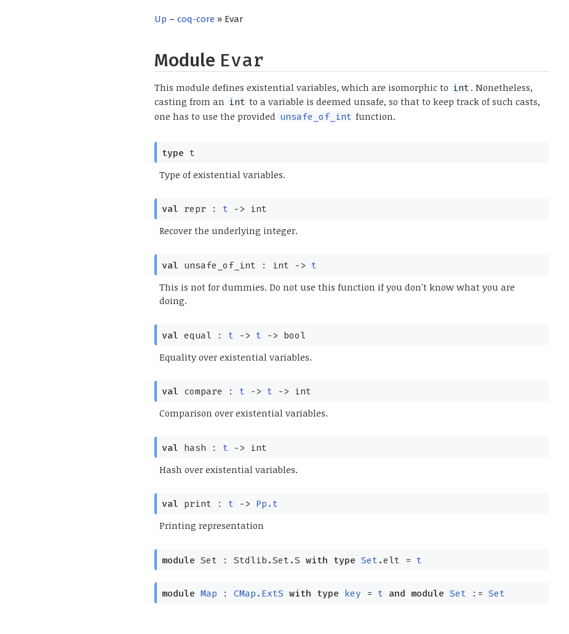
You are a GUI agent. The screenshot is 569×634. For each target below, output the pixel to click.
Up (160, 19)
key (352, 593)
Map (209, 593)
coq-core (196, 19)
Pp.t (267, 503)
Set (369, 560)
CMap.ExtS (259, 593)
